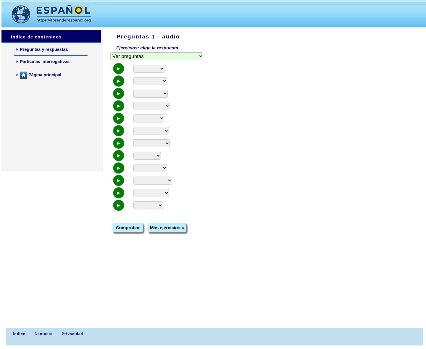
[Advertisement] (209, 13)
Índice (18, 334)
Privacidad (72, 334)
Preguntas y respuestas (42, 49)
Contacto (44, 334)
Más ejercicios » (167, 227)
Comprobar (128, 227)
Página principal (38, 75)
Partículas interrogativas (43, 61)
